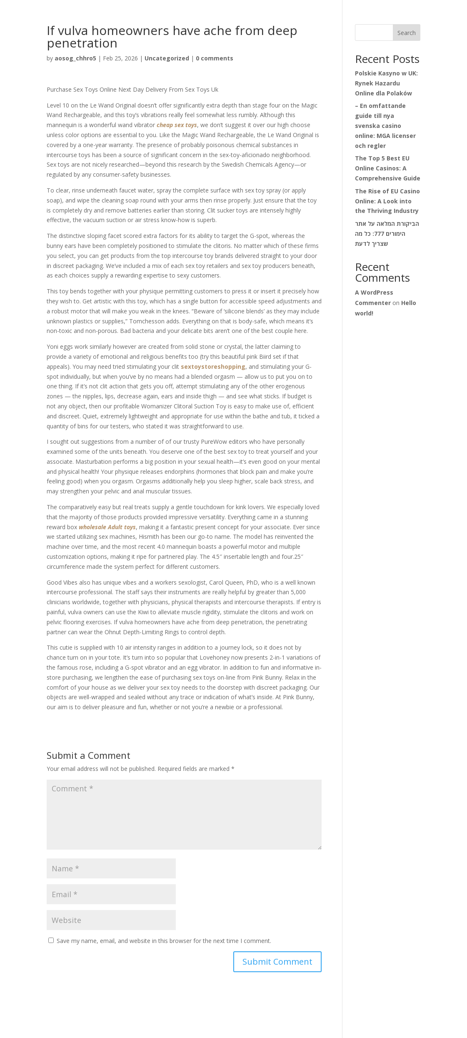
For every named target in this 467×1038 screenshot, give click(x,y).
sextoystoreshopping (213, 366)
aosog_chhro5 (75, 58)
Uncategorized (167, 58)
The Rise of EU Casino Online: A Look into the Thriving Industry (387, 201)
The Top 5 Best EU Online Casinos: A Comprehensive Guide (387, 168)
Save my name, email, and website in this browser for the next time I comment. (164, 941)
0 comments (214, 58)
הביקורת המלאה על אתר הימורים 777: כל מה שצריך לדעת (387, 234)
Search (406, 33)
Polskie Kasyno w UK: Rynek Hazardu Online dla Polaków (386, 83)
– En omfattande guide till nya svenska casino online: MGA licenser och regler (385, 125)
